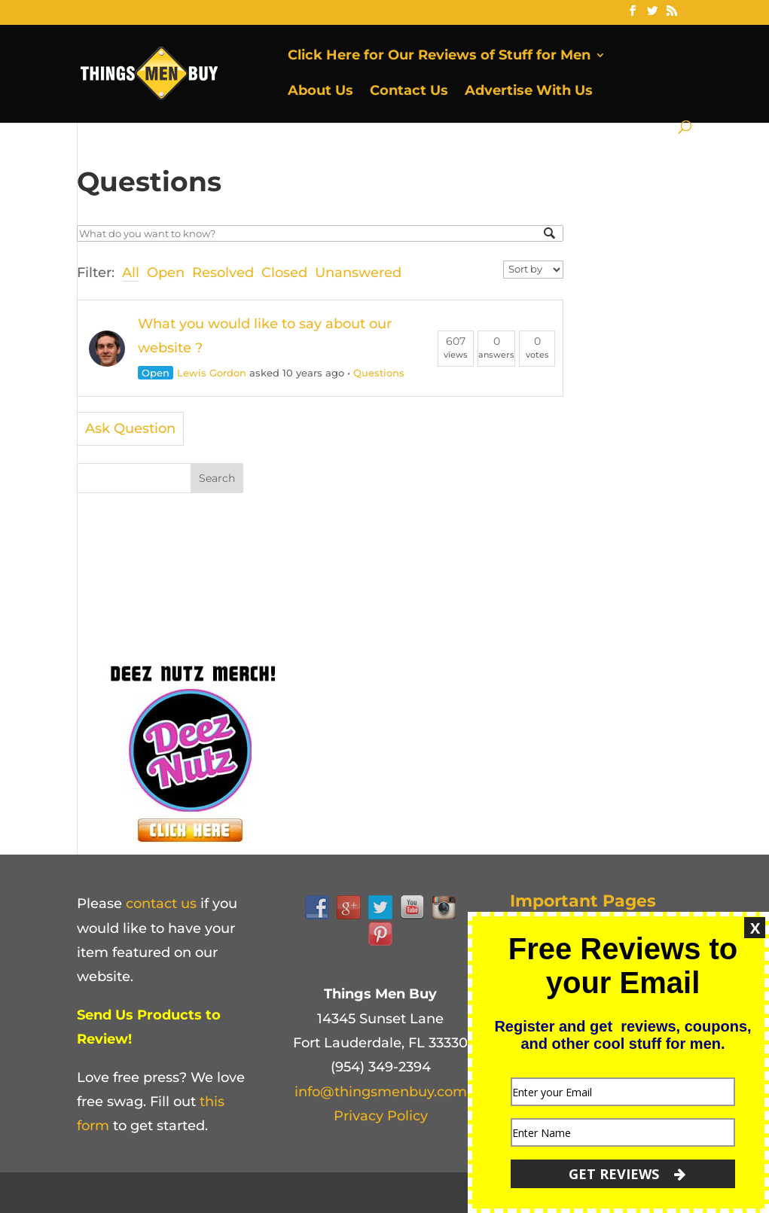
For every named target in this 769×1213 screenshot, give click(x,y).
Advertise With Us (529, 92)
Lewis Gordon (211, 373)
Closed (284, 272)
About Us (320, 92)
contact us (161, 903)
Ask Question (130, 428)
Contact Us (409, 92)
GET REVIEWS (627, 1174)
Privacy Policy (381, 1116)
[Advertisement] (356, 557)
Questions (378, 373)
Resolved (223, 272)
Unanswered (358, 272)
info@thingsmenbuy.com (380, 1091)
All (130, 272)
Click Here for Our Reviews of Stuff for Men (439, 56)
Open (166, 272)
